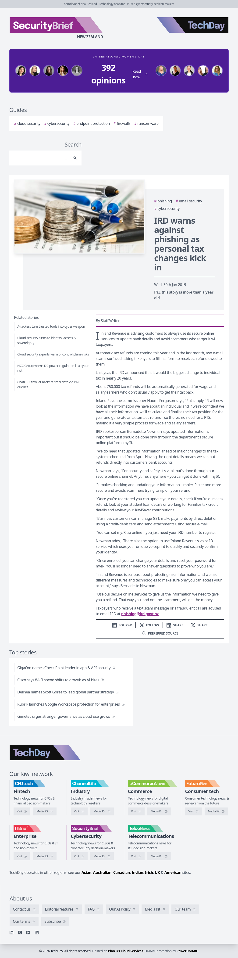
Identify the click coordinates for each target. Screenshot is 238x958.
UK (157, 872)
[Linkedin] (11, 932)
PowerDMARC (187, 951)
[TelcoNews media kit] (159, 856)
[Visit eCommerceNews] (136, 811)
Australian (102, 872)
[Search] (40, 158)
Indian (137, 872)
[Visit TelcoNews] (136, 856)
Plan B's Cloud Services (125, 951)
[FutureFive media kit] (216, 811)
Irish (149, 872)
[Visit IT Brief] (22, 856)
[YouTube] (28, 932)
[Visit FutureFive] (193, 811)
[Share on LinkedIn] (175, 625)
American (172, 872)
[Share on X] (199, 625)
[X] (20, 932)
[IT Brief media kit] (45, 856)
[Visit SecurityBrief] (79, 856)
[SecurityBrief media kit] (102, 856)
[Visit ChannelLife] (79, 811)
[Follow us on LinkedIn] (121, 625)
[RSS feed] (37, 932)
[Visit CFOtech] (22, 811)
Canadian (121, 872)
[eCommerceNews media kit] (159, 811)
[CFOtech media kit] (45, 811)
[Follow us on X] (149, 625)
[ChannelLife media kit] (102, 811)
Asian (86, 872)
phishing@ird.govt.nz (140, 613)
